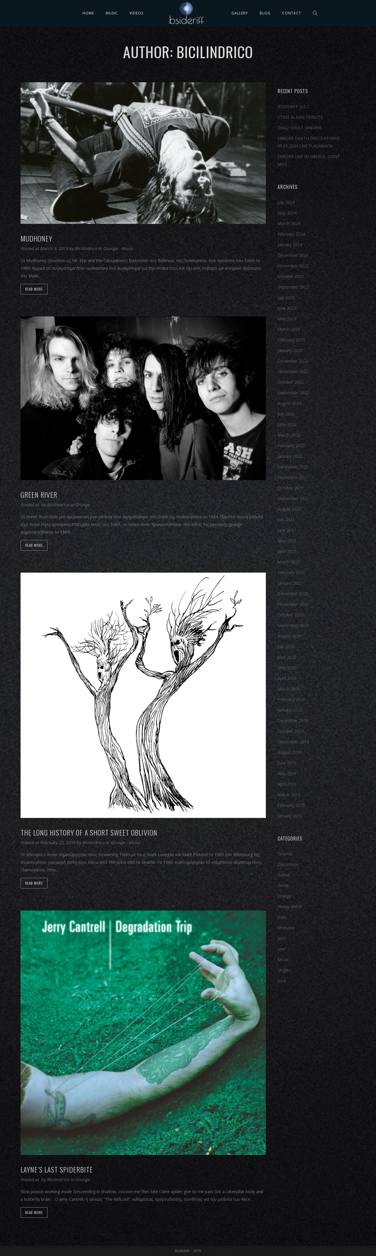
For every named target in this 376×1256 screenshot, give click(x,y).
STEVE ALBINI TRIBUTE (300, 117)
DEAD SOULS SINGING (300, 127)
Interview (286, 927)
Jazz (281, 938)
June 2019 (287, 763)
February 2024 (291, 234)
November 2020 (293, 604)
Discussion (288, 864)
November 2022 (293, 371)
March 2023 (289, 329)
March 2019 (289, 794)
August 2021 (289, 509)
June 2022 (287, 424)
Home (88, 13)
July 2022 (286, 414)
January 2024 (290, 244)
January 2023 (290, 350)
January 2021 (290, 583)
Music (112, 13)
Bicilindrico (86, 248)
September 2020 (293, 625)
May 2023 (287, 318)
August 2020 (289, 636)
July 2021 (286, 519)
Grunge (110, 248)
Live (281, 949)
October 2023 (291, 276)
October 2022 (291, 382)
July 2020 (286, 646)
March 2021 (289, 562)
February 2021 (291, 572)
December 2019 (293, 720)
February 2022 (291, 445)
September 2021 (293, 498)
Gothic (284, 875)
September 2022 (293, 392)
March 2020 (289, 689)
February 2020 (291, 699)
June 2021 (287, 530)
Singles (284, 970)
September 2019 (293, 741)
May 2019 (287, 773)
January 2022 (290, 456)
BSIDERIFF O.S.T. (294, 106)
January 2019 (290, 816)
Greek (283, 885)
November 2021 (293, 477)
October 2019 (291, 731)
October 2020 (291, 615)
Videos (136, 13)
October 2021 (291, 488)
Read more (34, 289)
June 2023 (287, 308)
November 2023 (293, 266)
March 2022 (289, 435)
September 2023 (293, 287)
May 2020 (287, 667)
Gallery (239, 13)
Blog (265, 13)
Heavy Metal (289, 906)
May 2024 (287, 213)
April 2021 (287, 551)
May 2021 (287, 541)
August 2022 (289, 403)
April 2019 (287, 784)
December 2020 (293, 593)
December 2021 (293, 466)
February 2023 (291, 340)
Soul (282, 980)
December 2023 (293, 255)
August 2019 (289, 752)
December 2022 (293, 361)
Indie (282, 917)
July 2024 (286, 202)
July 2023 (286, 297)
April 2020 (287, 678)
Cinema (285, 853)
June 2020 (287, 657)
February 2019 (291, 805)
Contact (291, 13)
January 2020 (290, 710)
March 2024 (289, 223)
